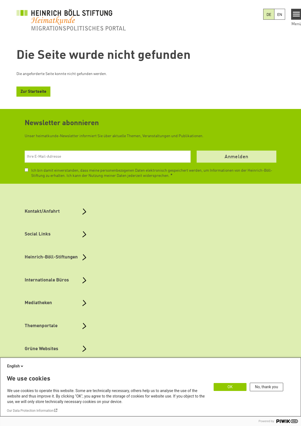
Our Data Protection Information (30, 411)
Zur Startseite (33, 92)
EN (279, 15)
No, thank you (266, 387)
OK (230, 387)
